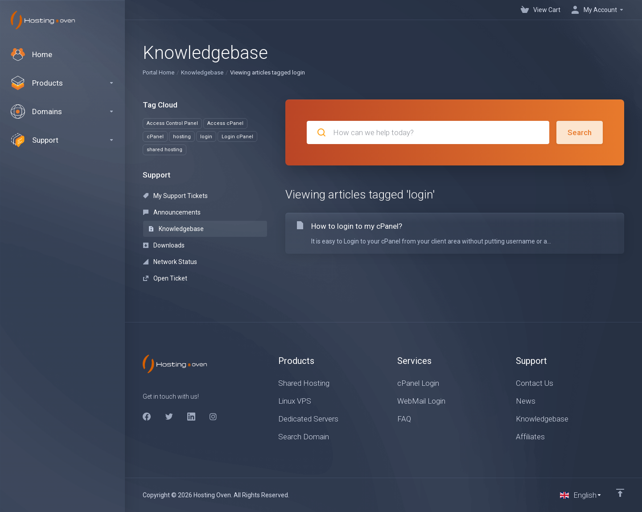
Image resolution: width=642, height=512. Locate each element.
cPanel (155, 137)
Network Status (170, 261)
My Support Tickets (175, 195)
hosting (182, 137)
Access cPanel (225, 123)
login (206, 137)
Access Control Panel (172, 123)
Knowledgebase (202, 72)
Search (580, 132)
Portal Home (158, 72)
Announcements (172, 212)
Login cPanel (237, 137)
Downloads (164, 245)
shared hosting (164, 150)
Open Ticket (165, 278)
